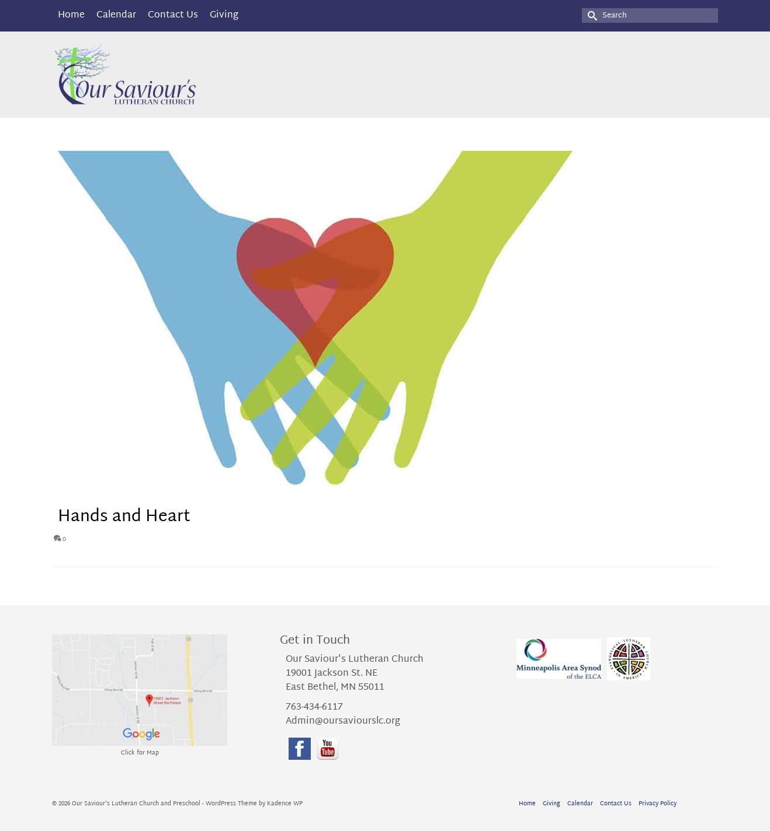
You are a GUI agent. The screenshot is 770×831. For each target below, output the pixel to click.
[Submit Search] (590, 15)
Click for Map (140, 753)
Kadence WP (285, 803)
